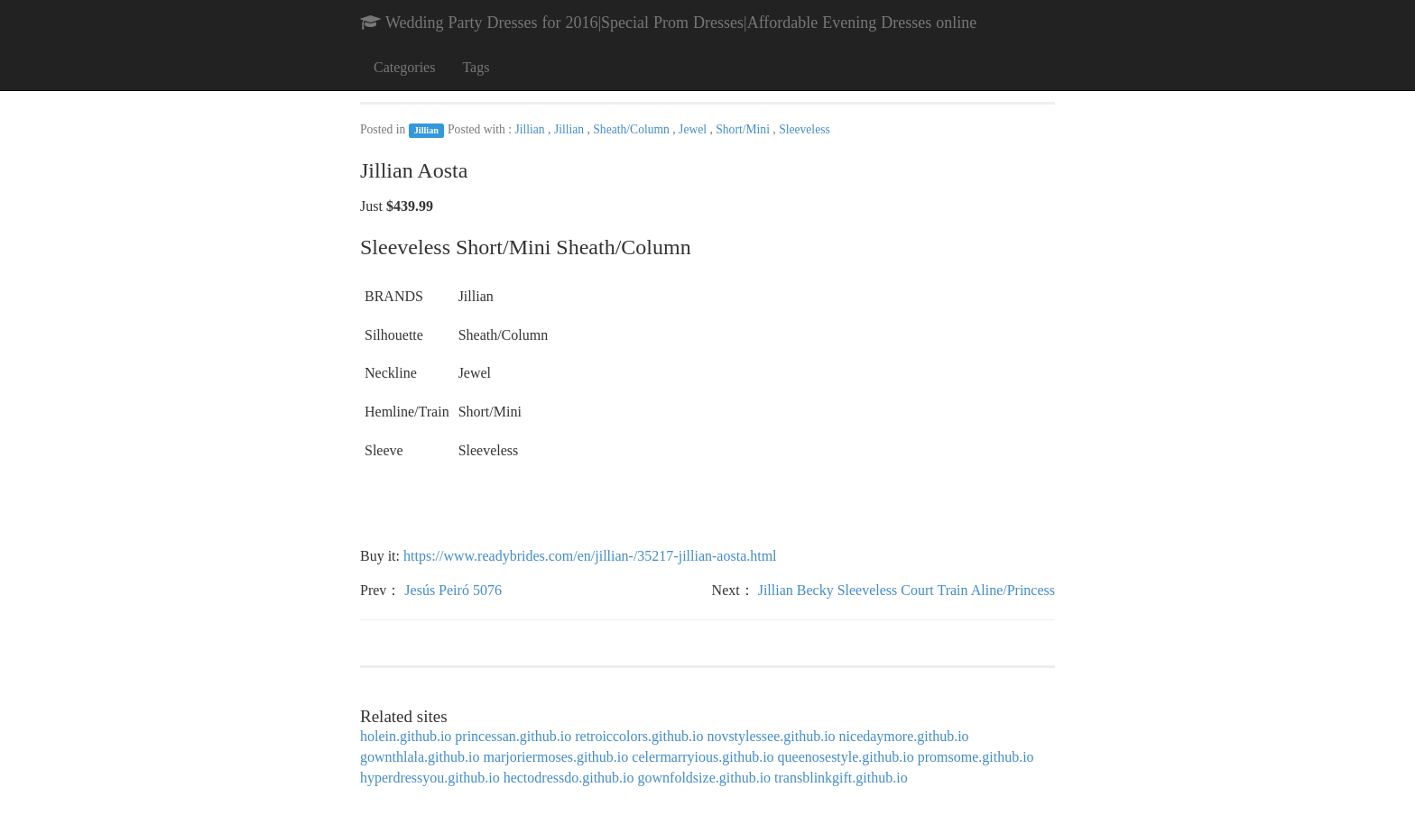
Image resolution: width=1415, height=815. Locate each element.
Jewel (694, 129)
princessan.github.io (513, 736)
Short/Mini (744, 129)
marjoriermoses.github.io (555, 757)
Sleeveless (804, 129)
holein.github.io (405, 736)
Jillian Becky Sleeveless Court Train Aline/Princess (906, 590)
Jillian (426, 130)
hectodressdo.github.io (569, 777)
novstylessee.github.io (771, 736)
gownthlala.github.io (419, 757)
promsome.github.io (976, 757)
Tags (475, 67)
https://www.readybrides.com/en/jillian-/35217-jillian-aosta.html (590, 555)
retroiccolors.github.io (639, 736)
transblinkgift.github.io (841, 777)
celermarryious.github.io (702, 757)
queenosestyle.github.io (846, 757)
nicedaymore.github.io (904, 736)
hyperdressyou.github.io (430, 777)
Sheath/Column (632, 129)
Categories (404, 67)
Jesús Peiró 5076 (453, 590)
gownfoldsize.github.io (705, 777)
